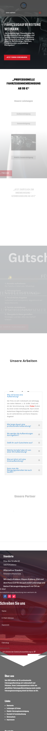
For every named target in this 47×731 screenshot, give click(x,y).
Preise (32, 406)
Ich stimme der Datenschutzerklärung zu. (18, 654)
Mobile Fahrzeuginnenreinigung (18, 711)
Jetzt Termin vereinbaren (13, 57)
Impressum (11, 719)
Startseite (10, 705)
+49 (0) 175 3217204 (12, 551)
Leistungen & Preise (14, 708)
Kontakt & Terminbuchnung (16, 714)
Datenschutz (11, 717)
